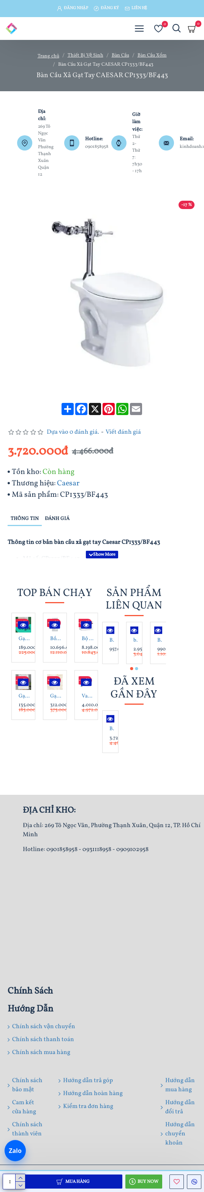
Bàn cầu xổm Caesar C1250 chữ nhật (159, 640)
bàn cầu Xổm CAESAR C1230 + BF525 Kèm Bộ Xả (135, 640)
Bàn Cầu (120, 55)
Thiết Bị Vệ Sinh (85, 55)
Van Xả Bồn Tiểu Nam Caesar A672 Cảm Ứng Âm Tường (88, 696)
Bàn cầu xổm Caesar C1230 (111, 640)
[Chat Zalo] (15, 1151)
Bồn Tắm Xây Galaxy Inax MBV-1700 (56, 639)
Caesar (68, 483)
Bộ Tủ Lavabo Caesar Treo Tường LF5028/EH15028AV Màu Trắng (88, 639)
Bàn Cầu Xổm (152, 55)
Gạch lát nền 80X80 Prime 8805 (56, 696)
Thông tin (25, 518)
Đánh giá (57, 518)
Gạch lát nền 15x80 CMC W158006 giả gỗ (25, 639)
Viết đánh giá (123, 432)
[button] (131, 668)
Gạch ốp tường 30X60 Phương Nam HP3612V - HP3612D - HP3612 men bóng (25, 696)
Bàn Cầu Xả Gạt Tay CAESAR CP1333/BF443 (111, 729)
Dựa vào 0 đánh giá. (73, 432)
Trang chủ (48, 56)
